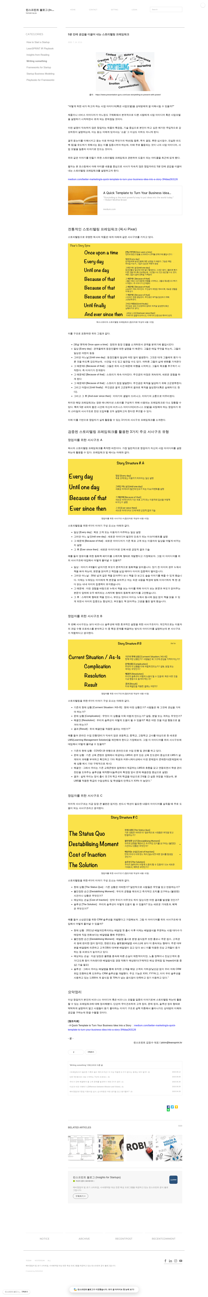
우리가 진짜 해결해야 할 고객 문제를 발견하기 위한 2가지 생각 (95, 1082)
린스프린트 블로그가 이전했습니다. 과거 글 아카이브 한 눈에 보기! (104, 1289)
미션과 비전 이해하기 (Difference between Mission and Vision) (95, 1087)
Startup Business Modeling (40, 73)
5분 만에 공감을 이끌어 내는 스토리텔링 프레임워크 (98, 34)
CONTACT (93, 9)
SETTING (114, 9)
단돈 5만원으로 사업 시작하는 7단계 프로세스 (88, 1077)
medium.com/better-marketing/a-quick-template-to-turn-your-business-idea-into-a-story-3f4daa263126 (123, 179)
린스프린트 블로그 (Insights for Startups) (51, 9)
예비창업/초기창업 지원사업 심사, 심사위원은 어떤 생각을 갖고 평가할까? (99, 1092)
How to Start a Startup (38, 42)
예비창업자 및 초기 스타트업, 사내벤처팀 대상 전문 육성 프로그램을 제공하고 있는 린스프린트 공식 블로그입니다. (120, 1188)
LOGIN (134, 9)
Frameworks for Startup (39, 67)
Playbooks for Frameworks (40, 80)
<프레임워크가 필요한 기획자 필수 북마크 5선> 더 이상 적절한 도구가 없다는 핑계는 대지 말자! (108, 1072)
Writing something (37, 61)
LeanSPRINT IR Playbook (40, 48)
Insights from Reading (38, 55)
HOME (73, 9)
